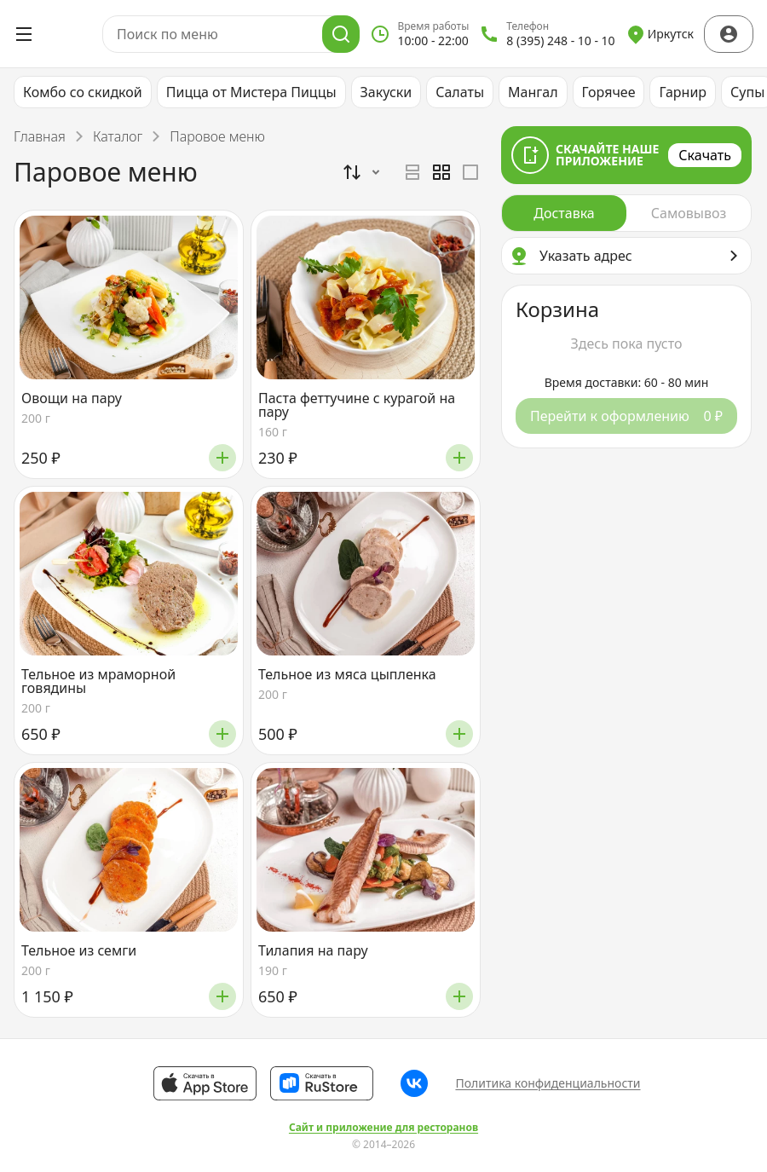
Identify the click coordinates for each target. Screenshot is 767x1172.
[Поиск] (341, 34)
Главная (40, 136)
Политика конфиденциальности (547, 1083)
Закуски (386, 92)
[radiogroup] (441, 172)
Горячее (609, 92)
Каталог (117, 136)
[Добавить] (222, 457)
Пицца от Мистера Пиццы (251, 92)
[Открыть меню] (24, 34)
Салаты (459, 92)
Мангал (533, 92)
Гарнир (682, 92)
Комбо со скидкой (82, 92)
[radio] (412, 172)
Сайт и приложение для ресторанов (383, 1127)
